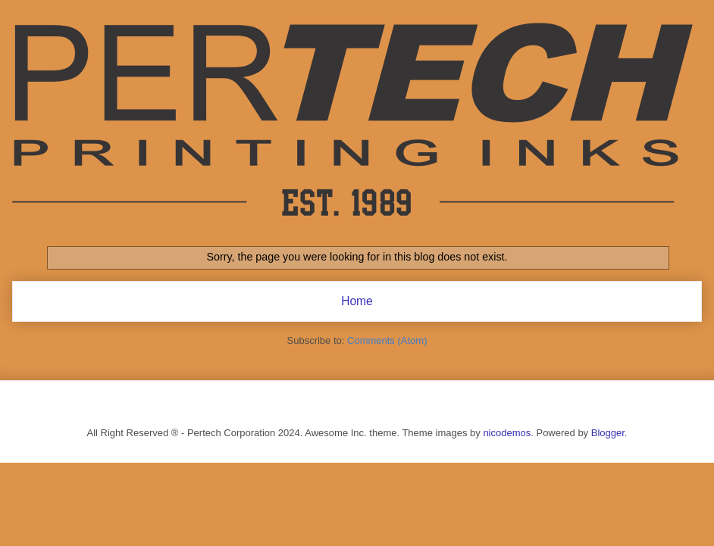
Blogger (608, 432)
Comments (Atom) (387, 340)
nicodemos (507, 432)
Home (357, 301)
